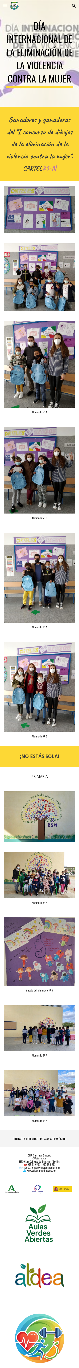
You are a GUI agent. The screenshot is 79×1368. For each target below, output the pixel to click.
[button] (5, 6)
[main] (39, 53)
